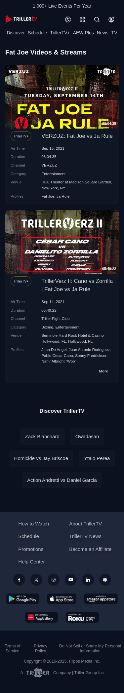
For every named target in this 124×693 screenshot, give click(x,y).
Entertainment (53, 174)
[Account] (111, 19)
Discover (15, 32)
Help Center (31, 561)
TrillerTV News (85, 536)
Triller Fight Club (55, 318)
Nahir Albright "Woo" (58, 361)
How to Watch (33, 523)
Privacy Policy (40, 648)
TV (114, 32)
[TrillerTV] (21, 19)
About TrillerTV (85, 523)
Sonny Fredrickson (91, 355)
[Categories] (82, 19)
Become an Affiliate (90, 549)
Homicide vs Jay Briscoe (41, 458)
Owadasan (87, 436)
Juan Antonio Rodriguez (89, 349)
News (102, 32)
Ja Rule (63, 196)
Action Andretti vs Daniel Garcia (62, 480)
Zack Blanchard (42, 436)
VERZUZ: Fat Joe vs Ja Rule (76, 136)
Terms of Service (13, 648)
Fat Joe (47, 196)
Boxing (47, 327)
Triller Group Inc (89, 673)
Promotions (30, 549)
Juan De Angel (53, 349)
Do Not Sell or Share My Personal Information (90, 648)
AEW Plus (83, 32)
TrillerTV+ (60, 32)
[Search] (97, 19)
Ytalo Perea (97, 458)
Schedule (37, 32)
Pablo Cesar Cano (57, 355)
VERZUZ (49, 165)
